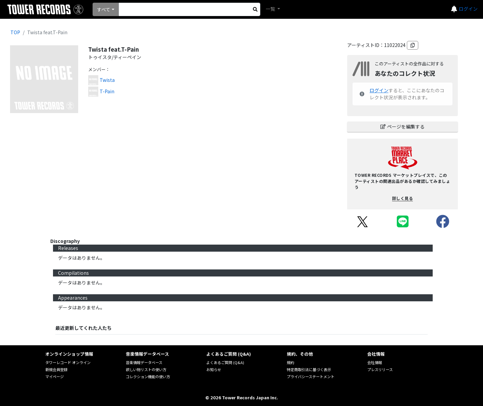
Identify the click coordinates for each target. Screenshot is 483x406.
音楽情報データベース (144, 362)
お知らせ (213, 369)
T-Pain (107, 91)
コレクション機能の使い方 (148, 376)
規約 (290, 362)
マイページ (54, 376)
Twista (107, 80)
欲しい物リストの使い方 (146, 369)
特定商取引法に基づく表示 (309, 369)
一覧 (271, 8)
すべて (103, 9)
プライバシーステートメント (310, 376)
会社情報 (374, 362)
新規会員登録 (56, 369)
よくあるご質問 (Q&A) (225, 362)
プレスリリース (380, 369)
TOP (15, 32)
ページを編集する (402, 126)
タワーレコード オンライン (68, 362)
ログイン (468, 8)
